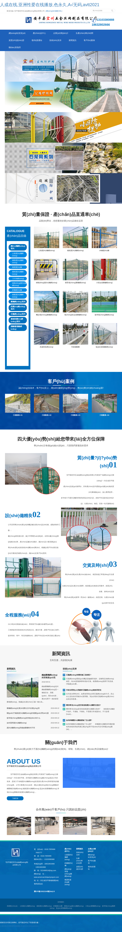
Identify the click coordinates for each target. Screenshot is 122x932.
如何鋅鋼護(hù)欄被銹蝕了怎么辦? (79, 720)
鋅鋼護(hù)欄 (17, 290)
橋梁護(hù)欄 (17, 267)
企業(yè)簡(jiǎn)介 (60, 33)
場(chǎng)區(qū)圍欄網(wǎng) (75, 315)
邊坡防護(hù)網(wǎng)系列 (17, 320)
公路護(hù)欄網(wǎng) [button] (27, 906)
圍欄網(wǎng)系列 (18, 302)
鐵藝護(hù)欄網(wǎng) (17, 296)
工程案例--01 (18, 415)
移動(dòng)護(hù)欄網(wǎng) (19, 284)
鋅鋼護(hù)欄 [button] (57, 906)
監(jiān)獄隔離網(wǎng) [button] (64, 908)
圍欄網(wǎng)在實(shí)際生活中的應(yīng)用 (23, 708)
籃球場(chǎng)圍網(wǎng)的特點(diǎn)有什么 (23, 718)
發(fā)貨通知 (37, 40)
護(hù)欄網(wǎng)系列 (18, 247)
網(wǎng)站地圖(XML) (54, 11)
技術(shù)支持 (55, 40)
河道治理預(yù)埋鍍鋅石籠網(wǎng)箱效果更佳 (83, 690)
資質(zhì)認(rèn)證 (16, 40)
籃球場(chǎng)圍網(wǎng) (104, 315)
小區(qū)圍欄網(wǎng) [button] (93, 906)
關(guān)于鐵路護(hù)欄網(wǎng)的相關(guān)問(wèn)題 (28, 713)
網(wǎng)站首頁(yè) (17, 33)
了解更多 (15, 798)
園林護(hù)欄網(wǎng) (17, 273)
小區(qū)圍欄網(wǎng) (104, 283)
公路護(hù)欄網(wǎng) (17, 254)
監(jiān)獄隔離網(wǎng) (104, 347)
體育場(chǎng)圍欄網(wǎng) (75, 283)
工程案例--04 (104, 415)
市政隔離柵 (75, 347)
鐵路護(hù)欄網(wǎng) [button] (44, 906)
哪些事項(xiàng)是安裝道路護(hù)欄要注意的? (83, 705)
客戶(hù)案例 (89, 40)
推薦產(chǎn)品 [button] (12, 906)
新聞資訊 (72, 40)
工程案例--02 (46, 415)
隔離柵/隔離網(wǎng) (16, 327)
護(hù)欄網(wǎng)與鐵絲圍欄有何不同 (21, 728)
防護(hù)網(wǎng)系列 (18, 307)
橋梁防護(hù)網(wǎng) (68, 882)
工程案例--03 (75, 415)
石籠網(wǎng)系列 (18, 314)
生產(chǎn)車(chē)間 (84, 33)
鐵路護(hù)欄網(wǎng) (17, 261)
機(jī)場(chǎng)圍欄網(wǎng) (46, 315)
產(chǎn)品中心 (39, 33)
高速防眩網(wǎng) (46, 347)
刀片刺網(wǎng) (18, 279)
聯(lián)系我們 (15, 47)
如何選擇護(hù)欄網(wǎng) (17, 723)
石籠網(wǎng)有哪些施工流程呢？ (79, 675)
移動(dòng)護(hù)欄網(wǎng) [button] (74, 906)
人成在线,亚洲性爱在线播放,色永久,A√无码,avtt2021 (49, 4)
